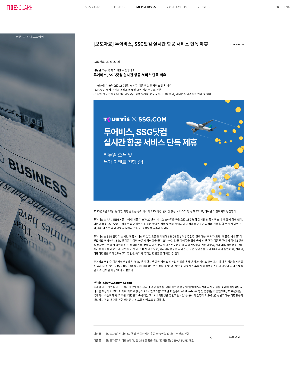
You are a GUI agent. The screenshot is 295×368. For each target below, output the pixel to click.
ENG (287, 6)
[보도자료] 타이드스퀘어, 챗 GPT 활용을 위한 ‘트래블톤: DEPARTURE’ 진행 (144, 340)
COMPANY (92, 7)
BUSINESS (117, 7)
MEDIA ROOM (146, 7)
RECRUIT (204, 7)
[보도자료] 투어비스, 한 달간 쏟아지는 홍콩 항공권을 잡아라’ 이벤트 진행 (141, 333)
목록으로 (234, 337)
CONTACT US (177, 7)
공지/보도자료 (25, 30)
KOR (276, 6)
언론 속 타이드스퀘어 (30, 36)
